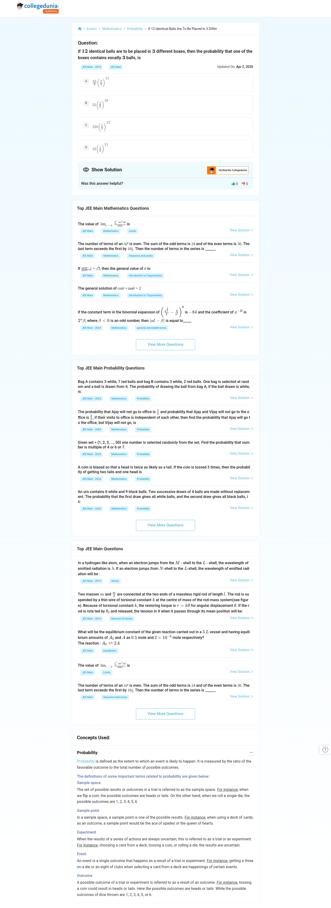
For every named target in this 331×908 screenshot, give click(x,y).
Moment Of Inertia (121, 618)
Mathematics (111, 231)
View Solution (241, 230)
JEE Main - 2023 (91, 327)
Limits (132, 231)
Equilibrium (109, 650)
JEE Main (115, 67)
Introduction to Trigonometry (145, 275)
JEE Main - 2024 (91, 398)
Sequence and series (141, 255)
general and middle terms (151, 327)
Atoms (115, 581)
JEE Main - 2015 (91, 67)
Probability (143, 398)
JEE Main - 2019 (91, 581)
